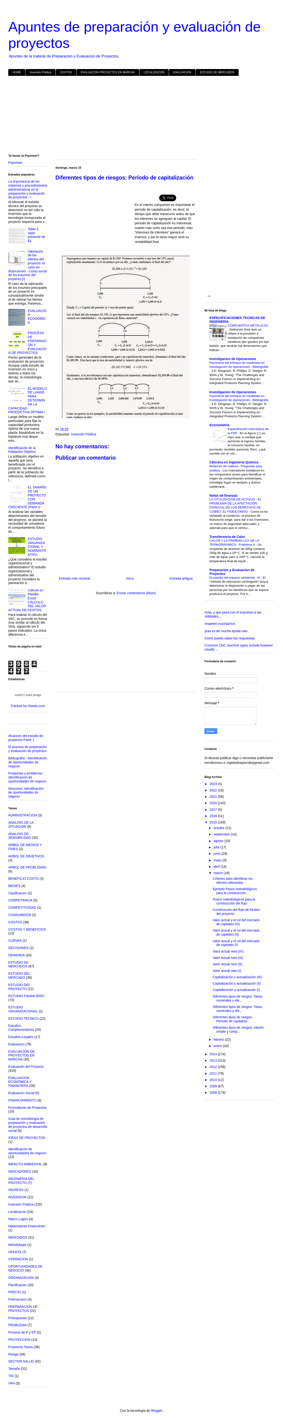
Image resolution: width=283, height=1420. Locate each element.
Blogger (156, 1410)
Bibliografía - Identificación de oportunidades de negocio (27, 762)
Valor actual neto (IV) (228, 951)
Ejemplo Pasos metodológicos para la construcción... (235, 891)
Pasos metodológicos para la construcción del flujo (234, 901)
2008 (214, 1092)
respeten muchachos (219, 624)
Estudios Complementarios (21, 1027)
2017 (214, 809)
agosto (218, 841)
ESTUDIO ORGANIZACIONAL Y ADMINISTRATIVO (37, 547)
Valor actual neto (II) (227, 964)
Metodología (17, 1245)
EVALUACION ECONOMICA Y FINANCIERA (19, 1082)
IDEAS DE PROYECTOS (26, 1138)
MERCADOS (17, 1237)
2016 (214, 816)
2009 (214, 1086)
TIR (11, 1376)
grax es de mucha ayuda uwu (226, 631)
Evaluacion (16, 1044)
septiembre (222, 834)
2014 (214, 1054)
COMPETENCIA (20, 900)
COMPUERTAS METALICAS (248, 325)
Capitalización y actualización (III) (237, 977)
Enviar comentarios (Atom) (136, 593)
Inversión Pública (40, 72)
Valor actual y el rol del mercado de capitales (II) (236, 932)
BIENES (14, 886)
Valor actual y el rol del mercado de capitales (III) (236, 922)
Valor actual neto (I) (227, 971)
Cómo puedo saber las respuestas (229, 638)
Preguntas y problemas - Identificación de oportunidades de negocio (27, 777)
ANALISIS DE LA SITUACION (20, 824)
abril (217, 866)
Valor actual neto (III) (228, 958)
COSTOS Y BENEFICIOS (27, 929)
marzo (218, 873)
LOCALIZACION (154, 72)
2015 (214, 822)
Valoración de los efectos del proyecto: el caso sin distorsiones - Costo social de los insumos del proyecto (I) (27, 265)
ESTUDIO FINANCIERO (26, 996)
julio (216, 847)
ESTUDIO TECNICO (23, 1018)
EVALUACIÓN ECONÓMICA (37, 316)
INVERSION (17, 1197)
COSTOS (66, 72)
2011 (214, 1073)
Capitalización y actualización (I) (236, 990)
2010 (214, 1080)
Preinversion (17, 1299)
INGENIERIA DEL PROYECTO (21, 1181)
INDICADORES (19, 1171)
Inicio (130, 578)
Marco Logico (18, 1219)
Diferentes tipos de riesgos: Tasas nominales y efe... (237, 998)
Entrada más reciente (74, 578)
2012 (214, 1067)
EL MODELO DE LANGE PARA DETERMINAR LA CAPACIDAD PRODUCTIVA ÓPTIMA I (27, 400)
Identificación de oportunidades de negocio (27, 1151)
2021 (214, 796)
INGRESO (16, 1190)
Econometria (219, 425)
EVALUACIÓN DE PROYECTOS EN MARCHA (21, 1055)
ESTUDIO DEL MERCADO (19, 975)
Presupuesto (17, 1318)
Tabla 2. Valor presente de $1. (36, 235)
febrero (219, 1039)
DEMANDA (16, 955)
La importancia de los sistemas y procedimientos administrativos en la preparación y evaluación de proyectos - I (27, 189)
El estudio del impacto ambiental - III (235, 577)
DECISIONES (18, 948)
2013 (214, 1060)
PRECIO (14, 1292)
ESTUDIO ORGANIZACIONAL (23, 1009)
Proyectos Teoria (20, 1347)
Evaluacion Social (21, 1093)
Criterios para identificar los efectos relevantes (233, 880)
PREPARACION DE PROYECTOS (22, 1309)
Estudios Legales (20, 1037)
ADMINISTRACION (22, 815)
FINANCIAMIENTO (22, 1100)
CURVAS (15, 940)
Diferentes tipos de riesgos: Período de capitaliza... (233, 1019)
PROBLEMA (17, 1325)
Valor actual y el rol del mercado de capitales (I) (236, 943)
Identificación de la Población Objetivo (22, 450)
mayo (217, 860)
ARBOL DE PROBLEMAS (27, 867)
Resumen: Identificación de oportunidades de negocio (25, 792)
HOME (16, 72)
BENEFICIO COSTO (23, 878)
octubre (219, 828)
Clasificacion (17, 893)
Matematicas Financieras (26, 1226)
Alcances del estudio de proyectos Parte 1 (25, 738)
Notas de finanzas (223, 495)
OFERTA (14, 1252)
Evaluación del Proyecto (26, 1066)
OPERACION (18, 1259)
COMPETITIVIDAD (22, 907)
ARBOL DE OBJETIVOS (26, 856)
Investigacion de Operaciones (232, 359)
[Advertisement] (141, 116)
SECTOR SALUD (21, 1361)
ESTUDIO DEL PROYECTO (19, 987)
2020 (214, 803)
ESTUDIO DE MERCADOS (217, 72)
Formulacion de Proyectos (27, 1107)
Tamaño (14, 1369)
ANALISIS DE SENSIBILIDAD (19, 836)
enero (218, 1046)
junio (217, 853)
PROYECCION (19, 1340)
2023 (214, 784)
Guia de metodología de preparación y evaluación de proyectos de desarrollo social (27, 1124)
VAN (11, 1383)
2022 (214, 790)
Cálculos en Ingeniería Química (233, 462)
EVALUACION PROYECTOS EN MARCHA (108, 72)
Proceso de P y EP (22, 1332)
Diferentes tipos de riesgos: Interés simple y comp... (238, 1029)
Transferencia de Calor (227, 537)
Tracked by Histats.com (28, 706)
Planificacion (17, 1285)
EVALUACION (182, 72)
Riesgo (13, 1354)
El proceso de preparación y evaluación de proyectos (27, 749)
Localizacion (17, 1212)
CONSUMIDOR (19, 915)
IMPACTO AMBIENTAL (25, 1164)
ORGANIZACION (21, 1278)
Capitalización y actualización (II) (237, 983)
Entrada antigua (181, 578)
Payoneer (15, 162)
